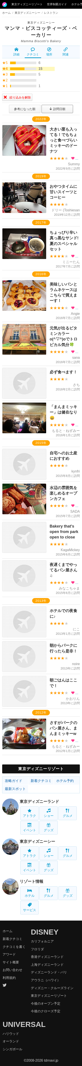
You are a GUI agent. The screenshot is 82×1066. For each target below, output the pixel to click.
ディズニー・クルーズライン (52, 988)
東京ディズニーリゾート (27, 4)
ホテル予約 (65, 781)
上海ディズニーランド (47, 964)
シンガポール (12, 1049)
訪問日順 (57, 109)
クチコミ (33, 51)
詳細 (16, 51)
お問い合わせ (12, 970)
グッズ (49, 827)
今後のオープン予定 (45, 1003)
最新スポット (15, 789)
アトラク (29, 813)
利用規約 (9, 978)
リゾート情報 (31, 881)
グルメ (68, 813)
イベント (29, 827)
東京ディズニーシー (41, 22)
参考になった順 (24, 109)
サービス (29, 907)
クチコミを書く (14, 947)
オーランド (11, 1041)
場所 (49, 51)
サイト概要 (11, 962)
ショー (49, 813)
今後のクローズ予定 (45, 1011)
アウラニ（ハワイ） (45, 980)
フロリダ (37, 949)
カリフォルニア (42, 941)
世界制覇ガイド (57, 4)
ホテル (30, 892)
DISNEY (45, 932)
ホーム (6, 12)
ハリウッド (11, 1033)
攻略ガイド (13, 781)
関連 (66, 51)
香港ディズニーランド (47, 957)
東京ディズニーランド (39, 801)
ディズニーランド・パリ (49, 972)
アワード (9, 954)
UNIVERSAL (24, 1024)
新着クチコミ (41, 781)
